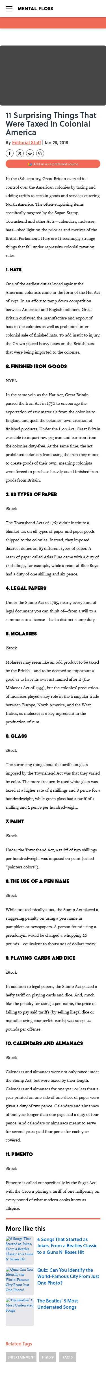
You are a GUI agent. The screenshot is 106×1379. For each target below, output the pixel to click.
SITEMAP (71, 1351)
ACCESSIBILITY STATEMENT (26, 1351)
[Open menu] (9, 8)
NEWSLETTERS (16, 1335)
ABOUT (10, 1327)
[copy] (40, 153)
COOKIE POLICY (17, 1343)
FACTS (68, 1263)
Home (12, 1288)
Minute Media (42, 1373)
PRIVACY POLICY (77, 1335)
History (48, 1263)
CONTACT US (74, 1327)
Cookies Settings (77, 1359)
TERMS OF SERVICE (79, 1343)
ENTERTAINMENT (21, 1263)
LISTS (30, 1288)
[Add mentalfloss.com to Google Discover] (53, 164)
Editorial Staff (26, 142)
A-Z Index (12, 1359)
